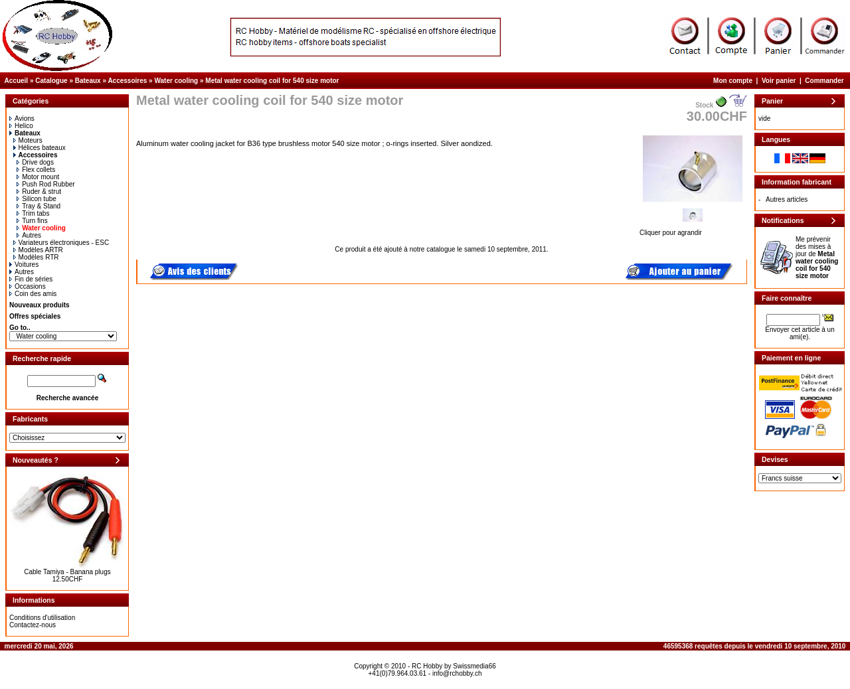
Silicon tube (36, 198)
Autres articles (787, 199)
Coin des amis (32, 293)
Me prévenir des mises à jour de (817, 257)
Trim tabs (33, 213)
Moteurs (27, 140)
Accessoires (127, 80)
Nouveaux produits (39, 305)
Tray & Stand (38, 206)
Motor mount (38, 177)
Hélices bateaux (39, 147)
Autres (29, 235)
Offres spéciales (34, 316)
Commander (824, 80)
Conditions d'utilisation (42, 617)
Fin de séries (30, 279)
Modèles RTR (36, 257)
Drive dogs (35, 162)
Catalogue (51, 80)
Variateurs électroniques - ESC (61, 242)
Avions (22, 118)
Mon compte (732, 80)
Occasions (27, 286)
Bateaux (88, 80)
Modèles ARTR (38, 250)
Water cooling (176, 80)
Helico (21, 125)
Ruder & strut (39, 191)
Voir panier (779, 80)
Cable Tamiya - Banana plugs (67, 571)
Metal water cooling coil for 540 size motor (272, 80)
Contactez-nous (32, 625)
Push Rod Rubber (46, 184)
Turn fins (32, 220)
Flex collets (36, 169)
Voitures (24, 264)
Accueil (17, 80)
